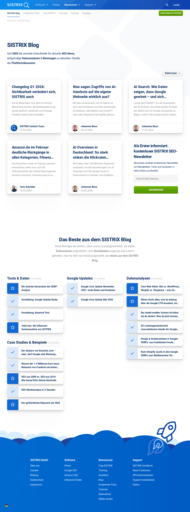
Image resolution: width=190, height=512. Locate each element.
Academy (86, 13)
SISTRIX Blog (13, 13)
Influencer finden (73, 479)
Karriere (34, 470)
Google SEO (70, 470)
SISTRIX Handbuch (143, 465)
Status (136, 484)
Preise (56, 4)
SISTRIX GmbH (39, 460)
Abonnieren (156, 189)
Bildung (34, 475)
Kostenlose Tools (31, 13)
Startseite (11, 20)
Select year (171, 73)
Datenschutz (36, 479)
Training (75, 13)
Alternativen (105, 494)
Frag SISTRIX (49, 13)
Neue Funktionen (141, 470)
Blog (101, 479)
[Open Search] (167, 4)
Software (41, 4)
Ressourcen (72, 4)
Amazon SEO (71, 475)
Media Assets (106, 498)
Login (176, 5)
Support (90, 4)
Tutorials (63, 13)
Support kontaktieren (144, 479)
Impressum (36, 484)
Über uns (34, 465)
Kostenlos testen (171, 13)
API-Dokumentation (143, 475)
